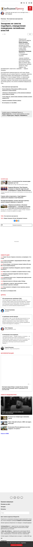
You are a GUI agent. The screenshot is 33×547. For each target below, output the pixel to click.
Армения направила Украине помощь (11, 100)
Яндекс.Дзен (10, 115)
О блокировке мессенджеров (10, 334)
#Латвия (14, 218)
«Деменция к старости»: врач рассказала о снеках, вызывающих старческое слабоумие (14, 284)
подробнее (23, 542)
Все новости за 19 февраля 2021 (8, 290)
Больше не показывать (16, 545)
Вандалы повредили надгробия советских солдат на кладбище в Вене (14, 274)
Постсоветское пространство (15, 18)
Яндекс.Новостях (6, 113)
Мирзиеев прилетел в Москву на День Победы (13, 281)
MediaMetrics (23, 115)
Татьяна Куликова (10, 309)
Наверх (16, 536)
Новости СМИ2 (5, 406)
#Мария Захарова (8, 218)
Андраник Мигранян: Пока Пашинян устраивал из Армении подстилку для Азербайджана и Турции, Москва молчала (19, 189)
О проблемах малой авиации (10, 316)
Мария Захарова (23, 42)
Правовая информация (7, 474)
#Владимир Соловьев (22, 218)
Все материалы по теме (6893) (9, 102)
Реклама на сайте (5, 476)
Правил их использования (24, 493)
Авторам (3, 479)
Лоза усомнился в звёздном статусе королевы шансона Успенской (15, 287)
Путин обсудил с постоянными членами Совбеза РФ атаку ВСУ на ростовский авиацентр (16, 265)
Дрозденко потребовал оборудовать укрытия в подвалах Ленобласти (15, 268)
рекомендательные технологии (9, 530)
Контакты (3, 481)
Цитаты (3, 295)
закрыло (25, 46)
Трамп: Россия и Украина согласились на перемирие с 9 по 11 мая (16, 257)
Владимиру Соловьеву (25, 51)
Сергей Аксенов (9, 347)
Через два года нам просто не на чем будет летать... (17, 12)
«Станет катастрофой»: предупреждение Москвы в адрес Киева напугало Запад (15, 261)
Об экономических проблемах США (12, 298)
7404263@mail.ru (8, 524)
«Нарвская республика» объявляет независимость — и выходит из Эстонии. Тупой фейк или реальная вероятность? (19, 206)
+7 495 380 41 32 (7, 526)
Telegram (16, 115)
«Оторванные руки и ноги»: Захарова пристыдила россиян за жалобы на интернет (16, 278)
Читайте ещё (4, 179)
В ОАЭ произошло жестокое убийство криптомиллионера (12, 385)
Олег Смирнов (8, 13)
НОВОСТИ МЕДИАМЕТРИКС (9, 367)
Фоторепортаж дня (7, 353)
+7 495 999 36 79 (7, 519)
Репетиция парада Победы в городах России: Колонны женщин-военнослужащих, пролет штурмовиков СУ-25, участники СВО (15, 361)
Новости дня (5, 255)
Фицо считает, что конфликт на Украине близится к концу (15, 271)
